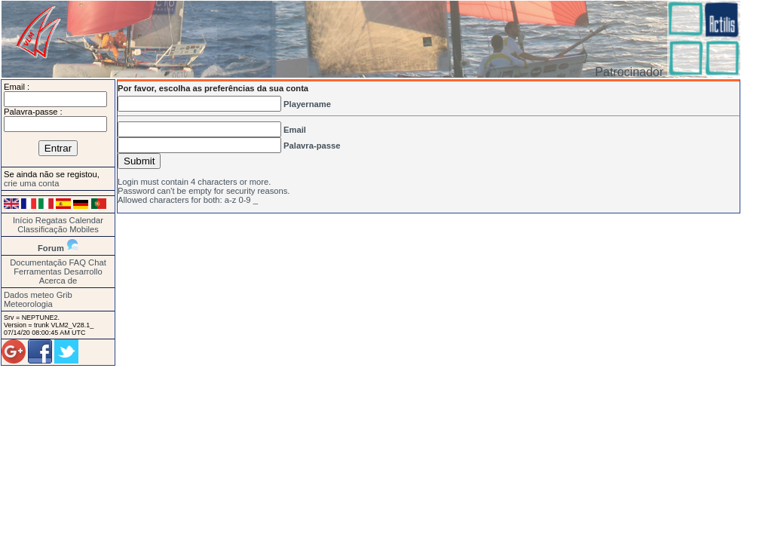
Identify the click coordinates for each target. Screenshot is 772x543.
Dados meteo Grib (38, 294)
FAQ (77, 262)
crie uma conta (31, 183)
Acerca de (58, 280)
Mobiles (84, 229)
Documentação (38, 262)
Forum (51, 248)
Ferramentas (37, 271)
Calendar (86, 220)
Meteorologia (28, 303)
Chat (97, 262)
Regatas (51, 220)
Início (23, 220)
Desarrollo (83, 271)
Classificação (42, 229)
